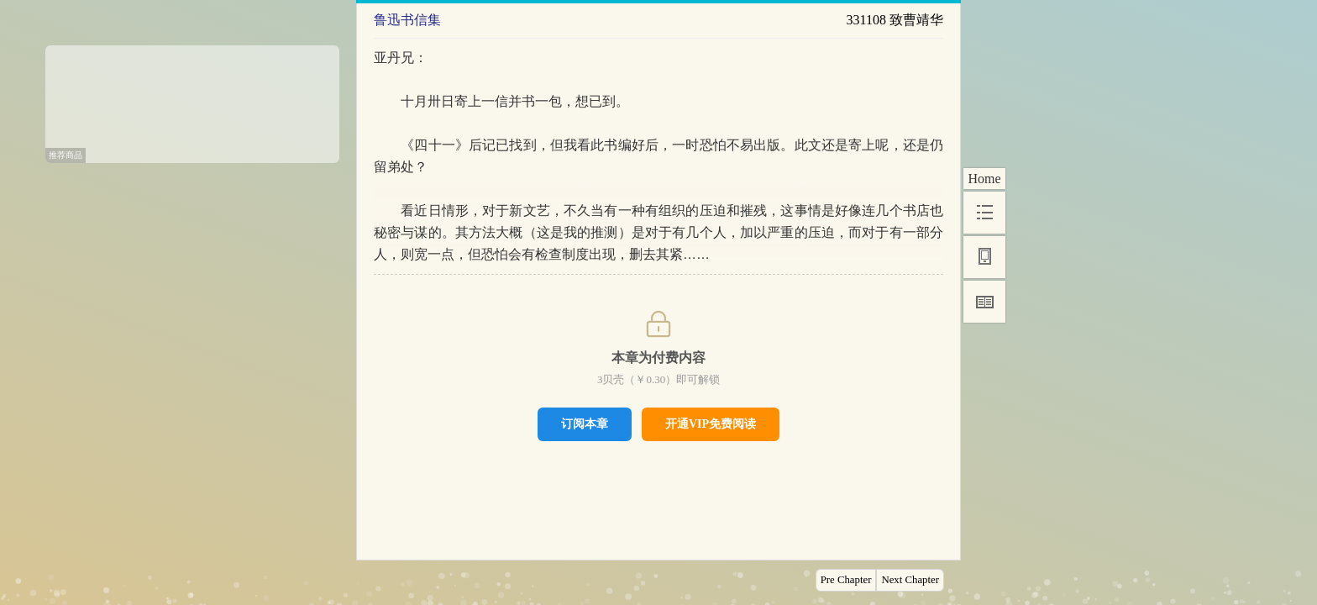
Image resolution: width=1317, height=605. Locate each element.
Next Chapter (910, 580)
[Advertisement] (192, 98)
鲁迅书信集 (407, 20)
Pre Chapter (846, 580)
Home (984, 178)
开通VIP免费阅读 (710, 424)
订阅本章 (584, 423)
